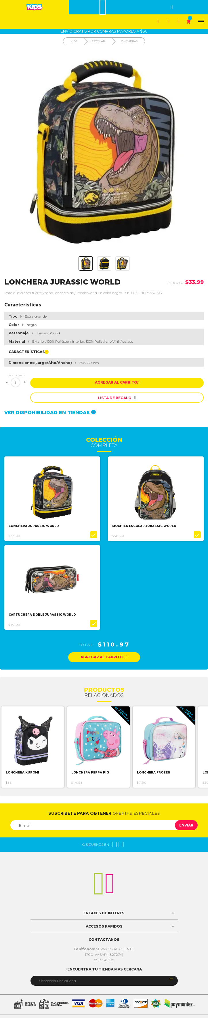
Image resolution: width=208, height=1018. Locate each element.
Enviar (186, 825)
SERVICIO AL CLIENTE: (104, 949)
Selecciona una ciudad (57, 981)
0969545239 (104, 960)
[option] (52, 498)
